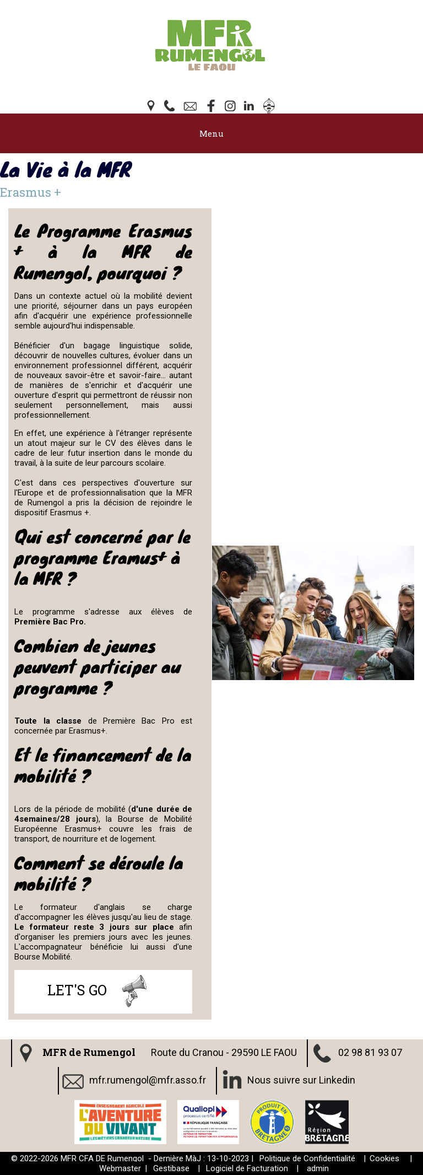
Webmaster (120, 1168)
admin (318, 1168)
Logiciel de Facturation (247, 1168)
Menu (211, 133)
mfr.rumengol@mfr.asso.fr (147, 1079)
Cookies (384, 1158)
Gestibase (171, 1168)
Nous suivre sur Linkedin (301, 1079)
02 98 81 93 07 (370, 1052)
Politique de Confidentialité (307, 1158)
